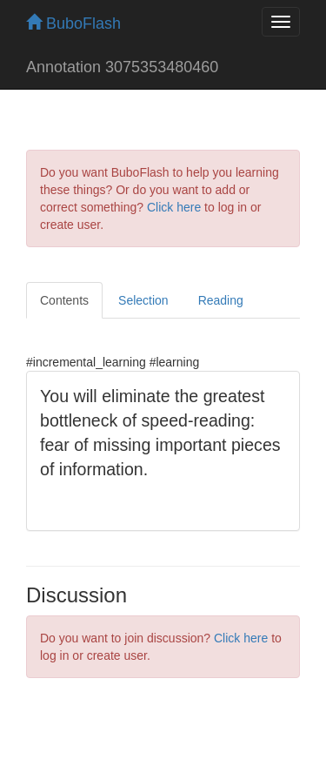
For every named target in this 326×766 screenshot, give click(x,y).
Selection (143, 300)
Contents (64, 300)
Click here (174, 207)
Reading (220, 300)
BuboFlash (73, 23)
